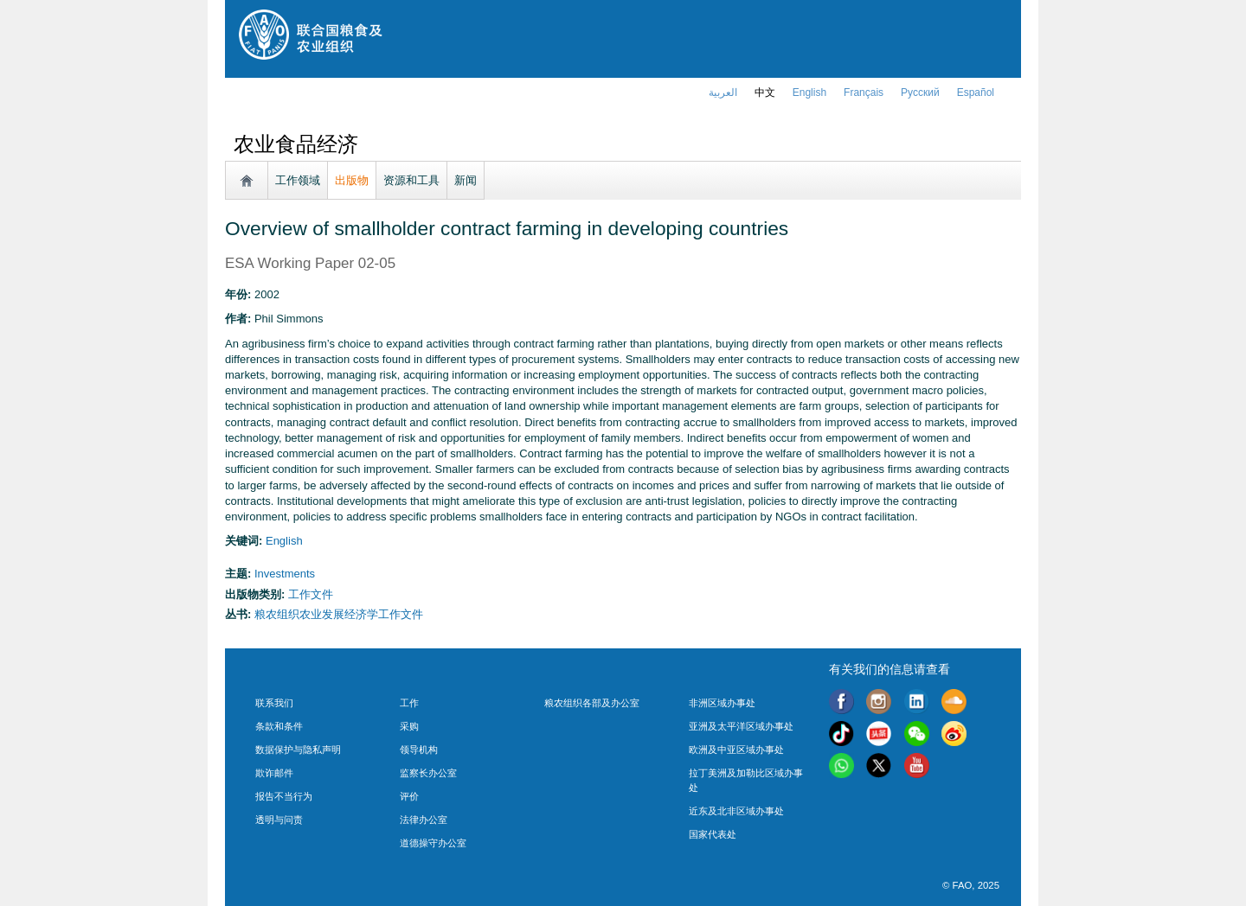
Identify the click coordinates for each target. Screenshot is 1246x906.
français (863, 92)
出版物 (352, 180)
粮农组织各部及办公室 (591, 703)
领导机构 (419, 749)
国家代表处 (712, 834)
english (809, 92)
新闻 (465, 180)
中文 (765, 92)
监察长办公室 (428, 773)
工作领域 (297, 180)
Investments (284, 573)
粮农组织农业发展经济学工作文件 (338, 614)
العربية (723, 92)
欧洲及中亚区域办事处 (736, 749)
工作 (409, 703)
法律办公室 (423, 819)
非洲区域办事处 (722, 703)
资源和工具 (411, 180)
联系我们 (274, 703)
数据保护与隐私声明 (298, 749)
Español (975, 92)
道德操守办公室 (433, 843)
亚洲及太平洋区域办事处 (741, 726)
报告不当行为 (283, 796)
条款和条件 (279, 726)
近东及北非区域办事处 (736, 811)
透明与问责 (279, 819)
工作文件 (310, 594)
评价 (409, 796)
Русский (920, 92)
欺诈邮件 (274, 773)
